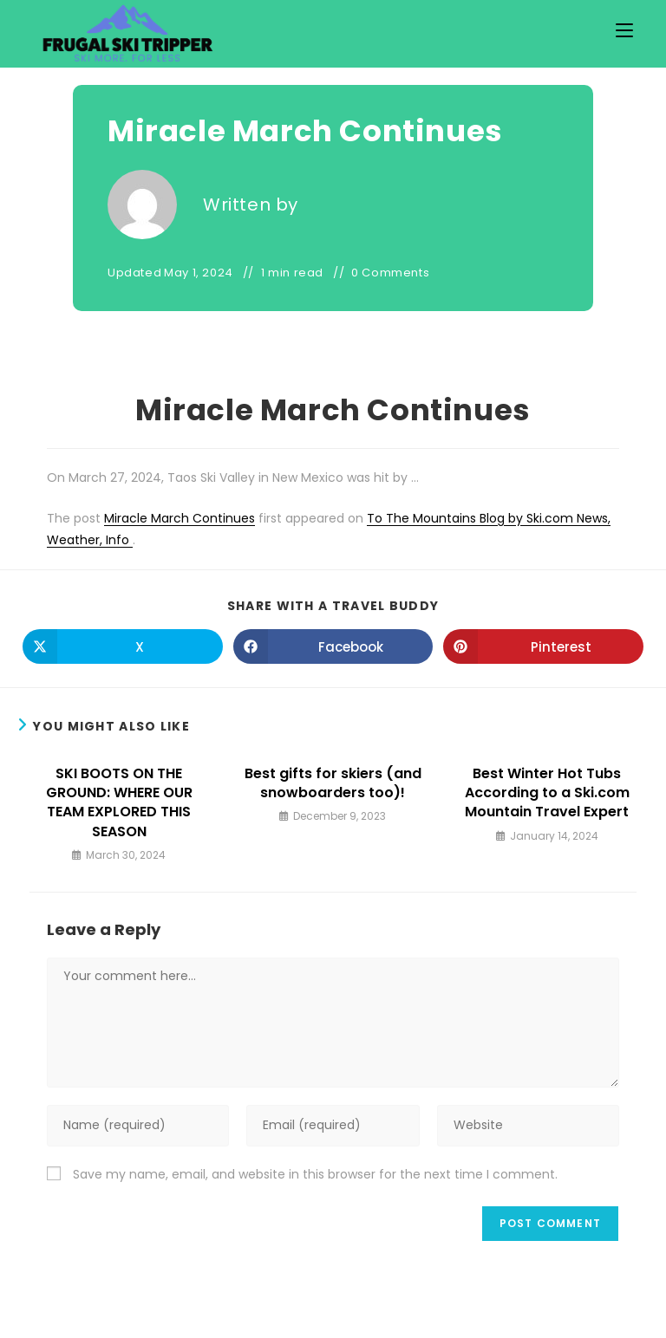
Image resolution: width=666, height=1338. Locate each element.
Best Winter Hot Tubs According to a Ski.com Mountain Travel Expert (547, 793)
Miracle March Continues (179, 518)
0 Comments (390, 273)
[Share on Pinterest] (543, 646)
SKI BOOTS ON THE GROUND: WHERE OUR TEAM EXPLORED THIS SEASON (119, 802)
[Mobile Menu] (624, 30)
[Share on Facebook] (333, 646)
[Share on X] (123, 646)
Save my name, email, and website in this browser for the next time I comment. (315, 1174)
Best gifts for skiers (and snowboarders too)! (333, 783)
